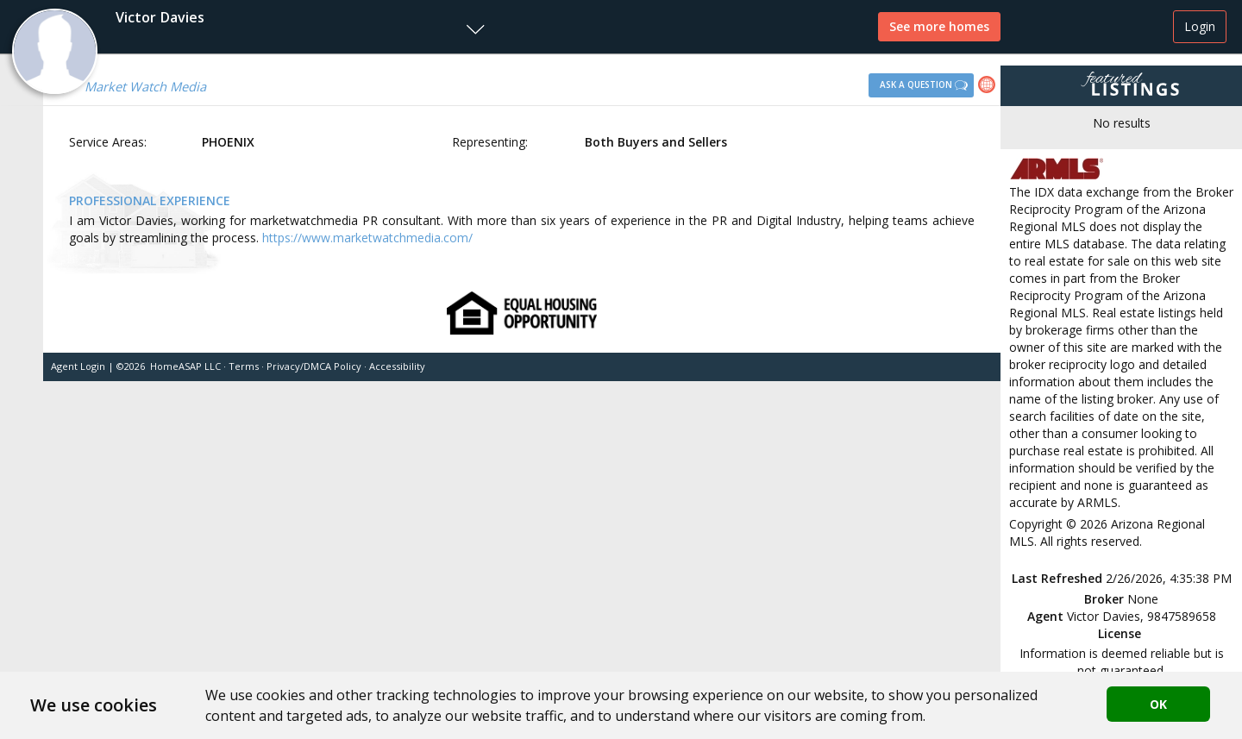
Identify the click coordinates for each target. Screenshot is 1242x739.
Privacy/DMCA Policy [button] (314, 366)
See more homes (939, 26)
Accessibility (397, 366)
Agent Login (78, 366)
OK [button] (1158, 704)
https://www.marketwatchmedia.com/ (367, 237)
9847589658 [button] (1181, 616)
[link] (989, 87)
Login (1199, 26)
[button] (246, 26)
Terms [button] (244, 366)
